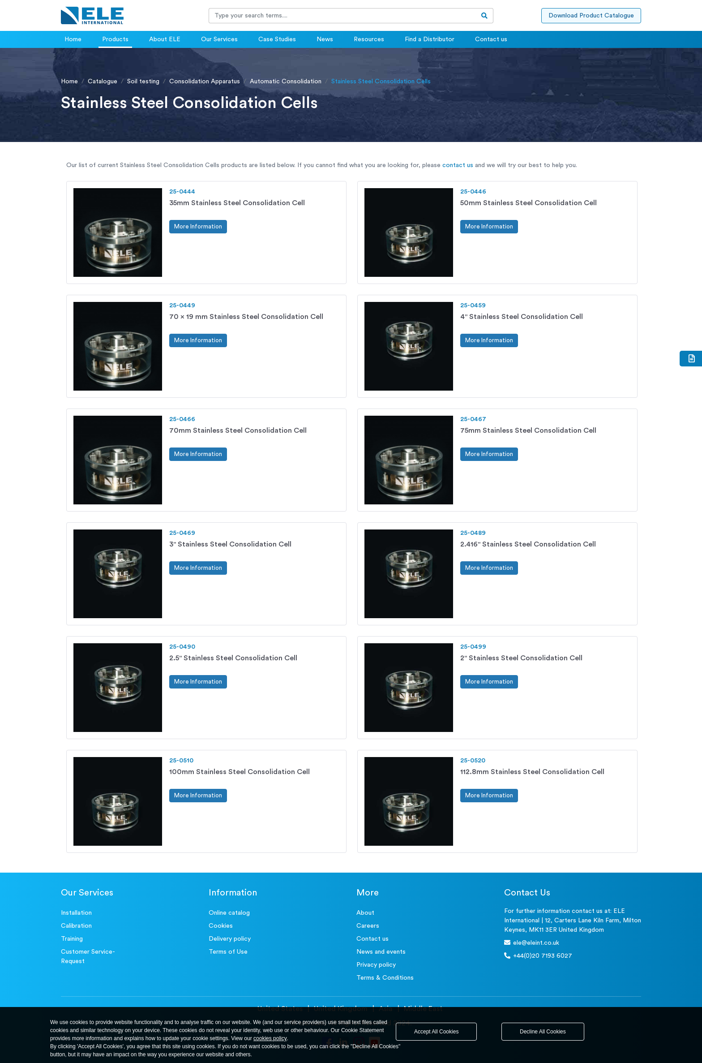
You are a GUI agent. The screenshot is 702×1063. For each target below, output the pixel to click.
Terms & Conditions (385, 978)
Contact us (491, 39)
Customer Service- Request (88, 956)
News (325, 39)
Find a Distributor (429, 39)
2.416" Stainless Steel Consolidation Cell (528, 544)
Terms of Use (228, 952)
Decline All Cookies (543, 1032)
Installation (76, 913)
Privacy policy (376, 965)
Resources (369, 39)
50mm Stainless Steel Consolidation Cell (528, 203)
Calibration (76, 926)
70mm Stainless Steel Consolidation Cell (238, 430)
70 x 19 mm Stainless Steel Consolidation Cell (246, 316)
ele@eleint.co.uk (531, 942)
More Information (198, 226)
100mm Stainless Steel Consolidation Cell (239, 771)
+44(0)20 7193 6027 (538, 955)
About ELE (164, 39)
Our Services (219, 39)
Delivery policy (230, 939)
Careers (367, 926)
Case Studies (277, 39)
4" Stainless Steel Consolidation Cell (521, 316)
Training (72, 939)
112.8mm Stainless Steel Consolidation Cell (532, 771)
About (365, 913)
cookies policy (270, 1038)
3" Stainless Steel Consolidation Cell (230, 544)
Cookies (221, 926)
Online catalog (229, 913)
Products (115, 39)
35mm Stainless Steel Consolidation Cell (237, 203)
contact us (457, 165)
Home (72, 39)
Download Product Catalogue (591, 16)
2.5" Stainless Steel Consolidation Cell (233, 658)
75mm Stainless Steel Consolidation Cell (528, 430)
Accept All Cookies (436, 1032)
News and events (381, 952)
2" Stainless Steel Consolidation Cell (521, 658)
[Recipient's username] (342, 15)
